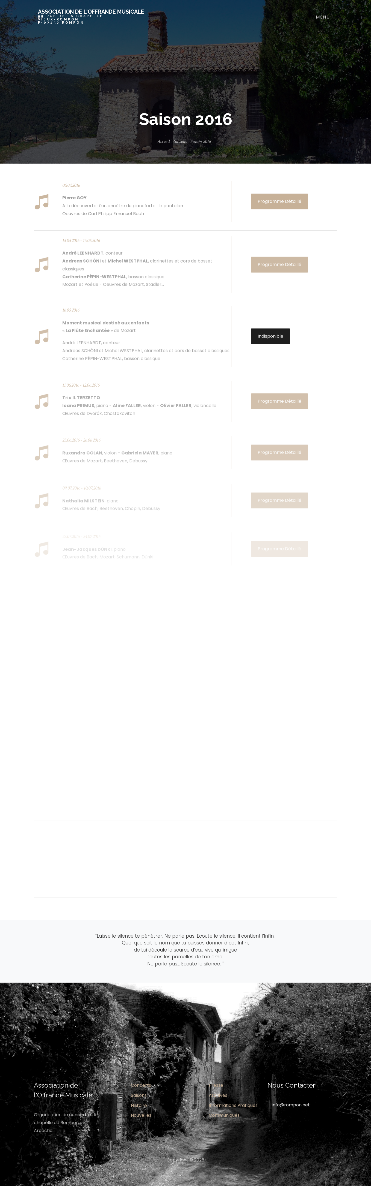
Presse (213, 1085)
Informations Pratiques (230, 1105)
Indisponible (270, 339)
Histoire (136, 1105)
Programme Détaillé (279, 201)
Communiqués (221, 1115)
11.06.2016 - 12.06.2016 (80, 390)
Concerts (138, 1085)
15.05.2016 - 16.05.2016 (81, 244)
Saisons (182, 141)
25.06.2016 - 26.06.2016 (81, 446)
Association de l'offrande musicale (91, 16)
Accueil (165, 141)
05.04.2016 (71, 185)
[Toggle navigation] (323, 16)
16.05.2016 (70, 313)
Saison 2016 (202, 141)
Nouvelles (138, 1115)
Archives (215, 1095)
